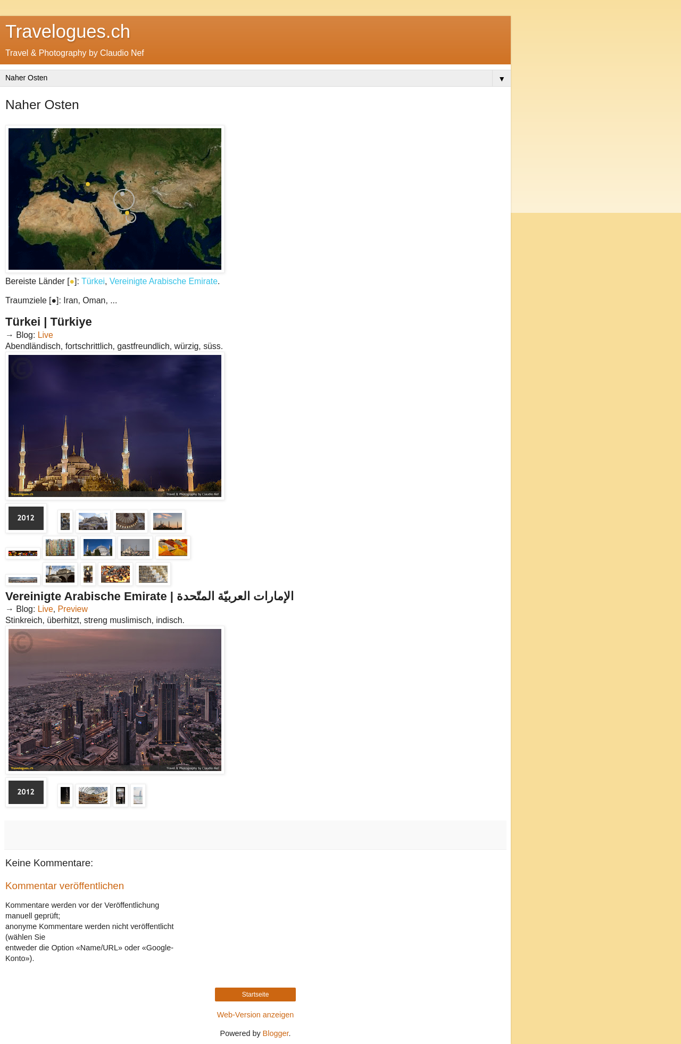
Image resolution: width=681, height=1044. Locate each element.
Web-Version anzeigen (255, 1014)
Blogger (276, 1033)
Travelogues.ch (67, 31)
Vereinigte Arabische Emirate (164, 281)
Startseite (255, 994)
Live (45, 334)
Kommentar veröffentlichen (64, 885)
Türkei (93, 281)
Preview (73, 609)
